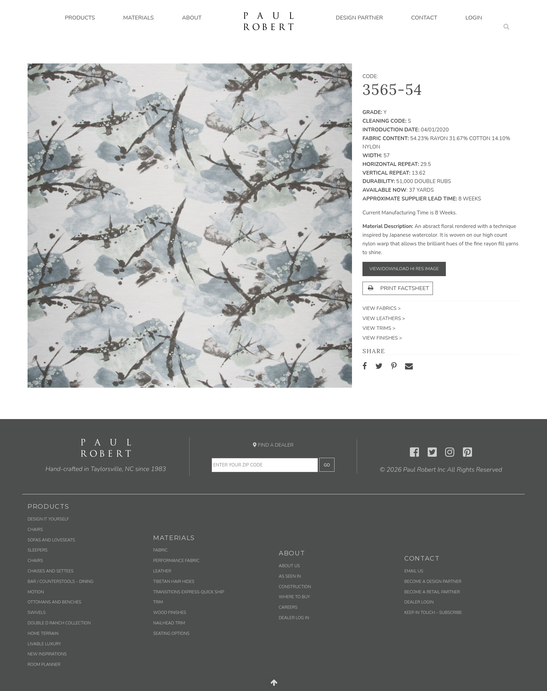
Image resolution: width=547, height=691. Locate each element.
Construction (295, 587)
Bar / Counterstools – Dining (60, 581)
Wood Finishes (169, 612)
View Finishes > (382, 338)
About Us (289, 566)
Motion (36, 592)
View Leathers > (383, 318)
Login (473, 18)
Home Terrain (43, 633)
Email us (413, 571)
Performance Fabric (176, 560)
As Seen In (290, 576)
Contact (424, 18)
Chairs (35, 529)
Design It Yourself (48, 519)
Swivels (37, 612)
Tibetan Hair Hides (173, 581)
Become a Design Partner (433, 581)
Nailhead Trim (169, 623)
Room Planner (44, 664)
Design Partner (359, 18)
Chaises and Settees (51, 571)
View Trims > (378, 328)
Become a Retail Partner (432, 592)
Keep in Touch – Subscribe (433, 612)
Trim (158, 602)
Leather (162, 571)
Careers (288, 607)
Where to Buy (294, 597)
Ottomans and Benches (54, 602)
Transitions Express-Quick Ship (188, 592)
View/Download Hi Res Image (404, 269)
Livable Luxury (44, 644)
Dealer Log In (294, 618)
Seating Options (171, 633)
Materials (138, 18)
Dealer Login (419, 602)
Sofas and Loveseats (51, 540)
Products (80, 18)
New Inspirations (47, 654)
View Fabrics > (381, 308)
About (192, 18)
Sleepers (37, 550)
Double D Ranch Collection (59, 623)
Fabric (160, 550)
